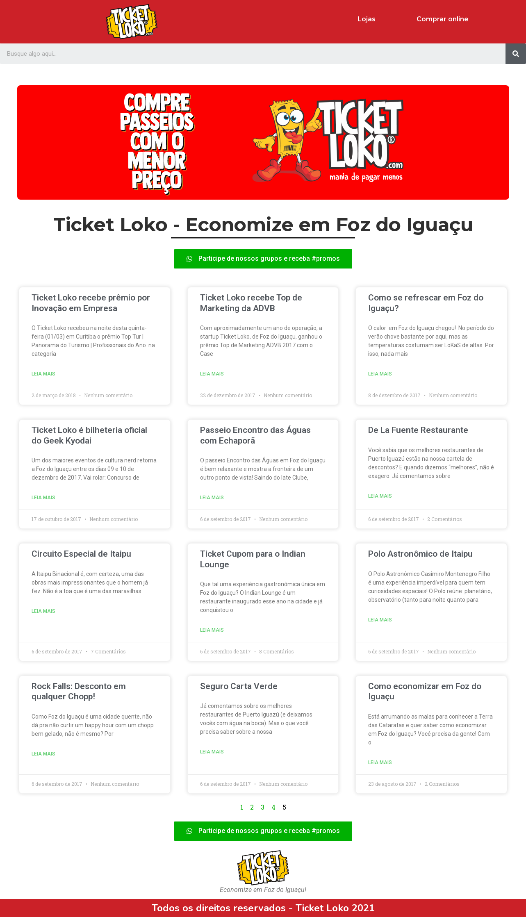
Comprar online (443, 19)
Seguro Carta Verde (239, 686)
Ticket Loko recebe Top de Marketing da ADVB (251, 303)
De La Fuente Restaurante (418, 430)
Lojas (366, 19)
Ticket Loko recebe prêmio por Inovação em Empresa (91, 303)
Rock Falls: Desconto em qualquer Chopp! (79, 691)
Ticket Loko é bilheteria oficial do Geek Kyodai (89, 435)
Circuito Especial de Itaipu (81, 554)
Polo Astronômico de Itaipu (420, 554)
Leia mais (43, 374)
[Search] (516, 53)
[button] (263, 259)
